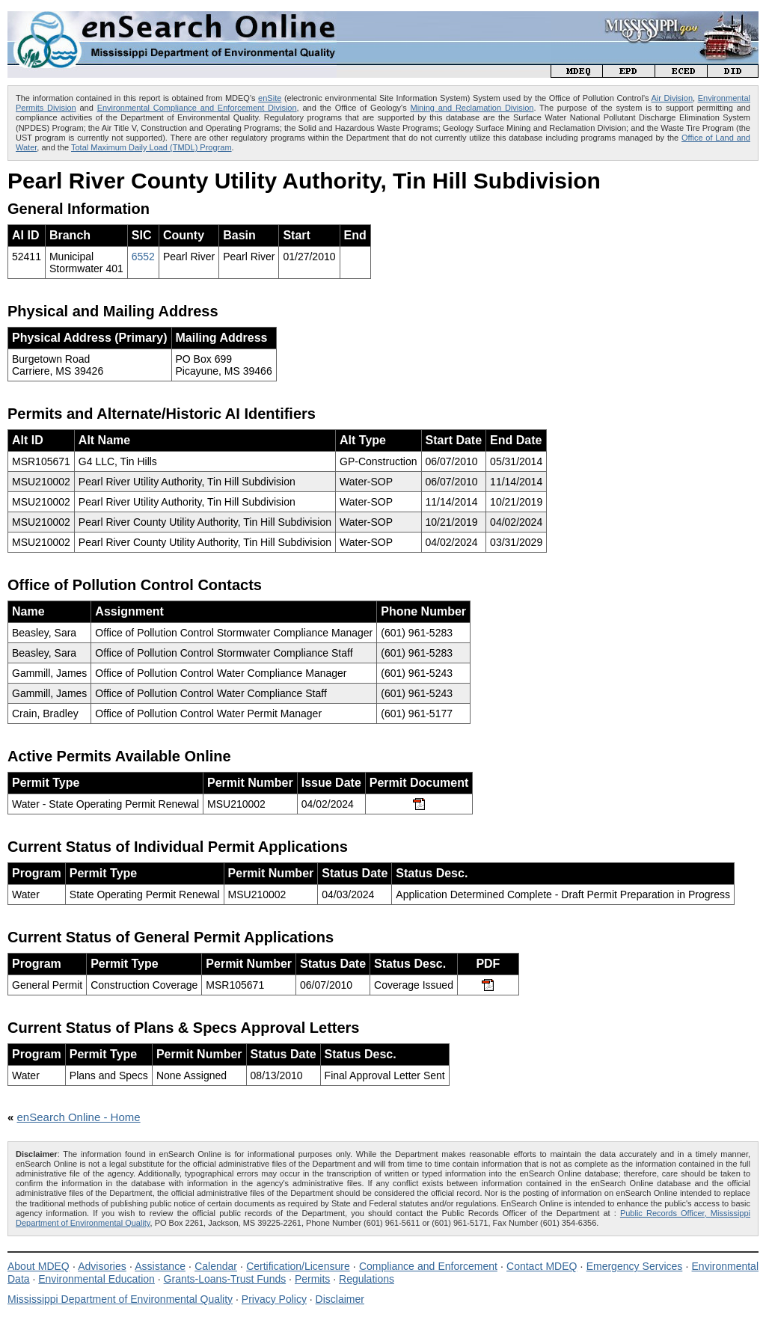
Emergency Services (634, 1266)
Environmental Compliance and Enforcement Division (197, 107)
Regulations (366, 1279)
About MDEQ (38, 1266)
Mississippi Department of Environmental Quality (120, 1299)
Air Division (672, 97)
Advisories (102, 1266)
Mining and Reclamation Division (472, 107)
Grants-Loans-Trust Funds (225, 1279)
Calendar (215, 1266)
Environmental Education (96, 1279)
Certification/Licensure (298, 1266)
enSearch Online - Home (79, 1117)
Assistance (160, 1266)
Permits (312, 1279)
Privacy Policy (274, 1299)
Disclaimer (340, 1299)
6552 (143, 257)
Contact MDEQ (541, 1266)
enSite (269, 97)
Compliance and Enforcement (428, 1266)
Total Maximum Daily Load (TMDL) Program (151, 147)
